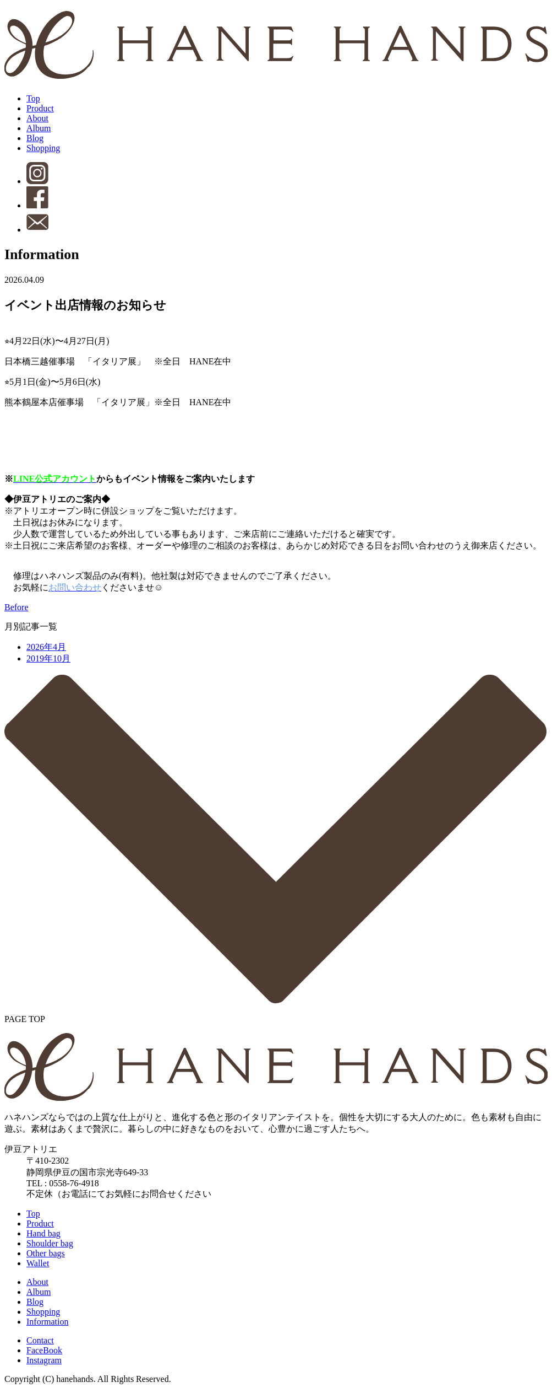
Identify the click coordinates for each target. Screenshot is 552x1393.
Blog (34, 138)
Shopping (43, 148)
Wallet (37, 1263)
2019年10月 (48, 658)
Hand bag (43, 1233)
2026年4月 (46, 647)
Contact (40, 1340)
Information (47, 1321)
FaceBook (44, 1350)
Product (40, 108)
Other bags (45, 1253)
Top (33, 98)
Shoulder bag (49, 1243)
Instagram (44, 1360)
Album (38, 128)
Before (16, 607)
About (37, 118)
